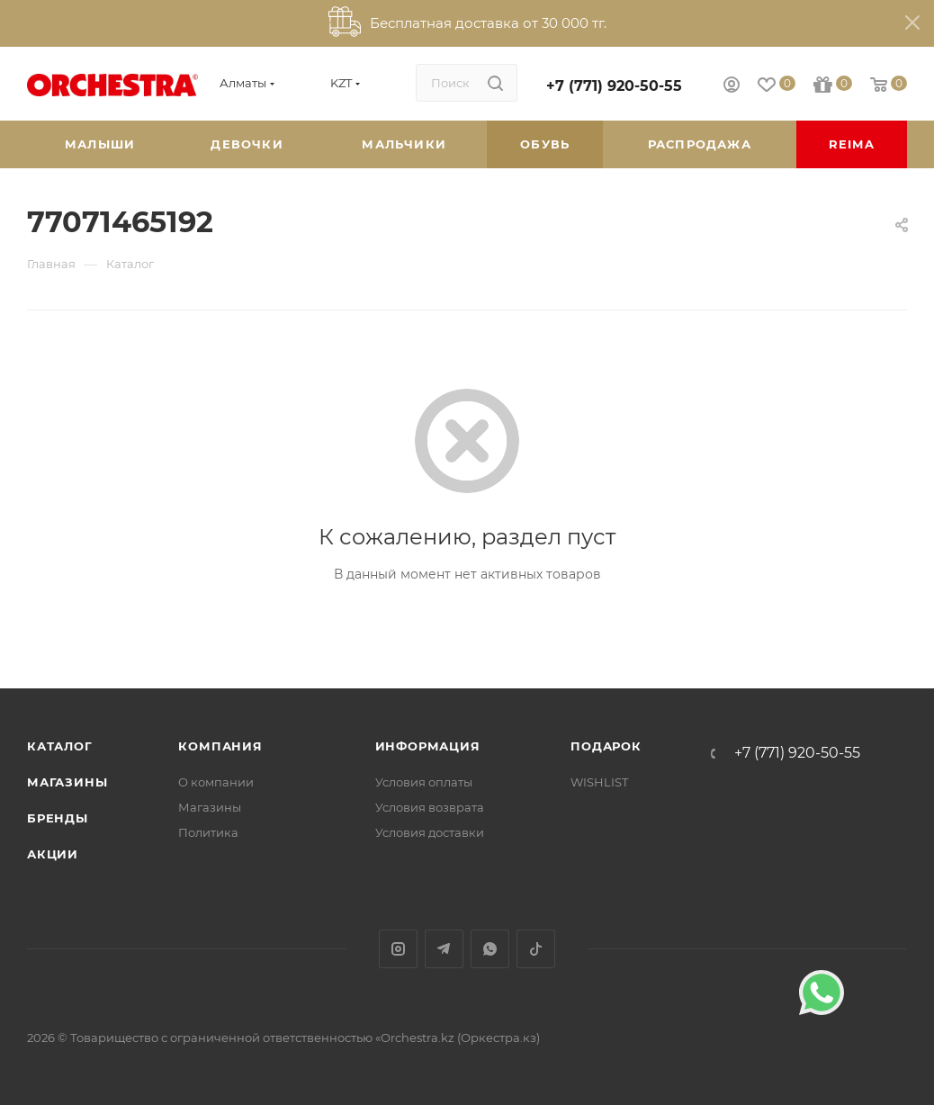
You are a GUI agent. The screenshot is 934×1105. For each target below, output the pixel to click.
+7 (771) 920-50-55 (614, 85)
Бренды (57, 818)
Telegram (444, 949)
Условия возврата (429, 807)
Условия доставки (429, 832)
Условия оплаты (423, 782)
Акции (52, 854)
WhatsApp (490, 949)
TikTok (535, 949)
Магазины (67, 782)
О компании (216, 782)
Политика (208, 832)
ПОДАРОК (606, 746)
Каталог (60, 746)
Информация (427, 746)
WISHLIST (599, 782)
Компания (220, 746)
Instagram (398, 949)
